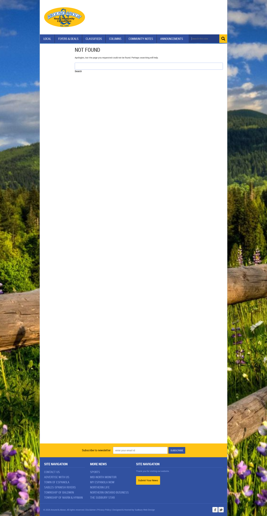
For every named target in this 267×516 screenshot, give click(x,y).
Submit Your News (148, 480)
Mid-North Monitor (103, 477)
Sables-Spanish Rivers (60, 487)
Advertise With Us (56, 477)
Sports (95, 472)
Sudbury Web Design (145, 509)
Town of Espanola (56, 482)
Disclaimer (90, 509)
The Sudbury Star (102, 497)
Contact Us (52, 472)
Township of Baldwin (59, 492)
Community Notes (141, 39)
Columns (115, 39)
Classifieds (94, 39)
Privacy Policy (104, 509)
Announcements (171, 39)
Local (47, 39)
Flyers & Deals (68, 39)
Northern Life (100, 487)
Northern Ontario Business (109, 492)
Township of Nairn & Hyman (63, 497)
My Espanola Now (102, 482)
